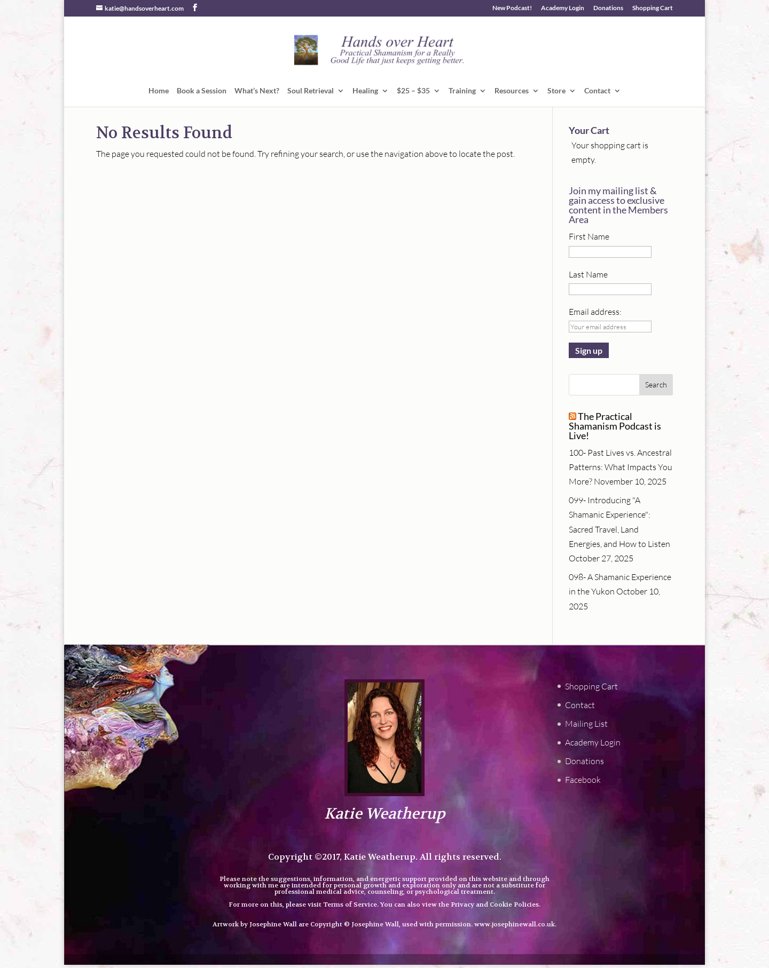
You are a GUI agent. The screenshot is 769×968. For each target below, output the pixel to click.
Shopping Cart (652, 8)
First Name (589, 236)
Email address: (595, 311)
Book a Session (201, 91)
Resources (512, 91)
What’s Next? (256, 91)
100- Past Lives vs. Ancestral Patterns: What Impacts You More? (620, 467)
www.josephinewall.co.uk (514, 924)
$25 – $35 (413, 91)
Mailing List (586, 723)
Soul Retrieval (310, 91)
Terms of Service (350, 904)
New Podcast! (512, 8)
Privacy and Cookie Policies (495, 904)
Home (158, 91)
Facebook (583, 779)
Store (556, 91)
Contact (597, 91)
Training (462, 91)
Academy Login (562, 8)
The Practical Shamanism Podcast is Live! (615, 425)
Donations (608, 8)
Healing (365, 91)
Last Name (588, 274)
